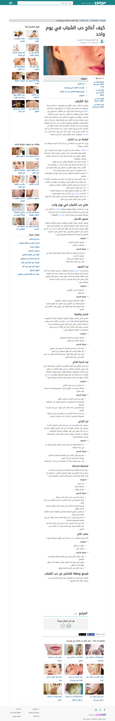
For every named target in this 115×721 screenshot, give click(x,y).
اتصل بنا (18, 709)
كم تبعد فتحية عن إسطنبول (29, 258)
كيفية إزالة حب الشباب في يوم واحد (98, 84)
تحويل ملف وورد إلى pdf (30, 266)
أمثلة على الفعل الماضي (30, 254)
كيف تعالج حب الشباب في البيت (98, 105)
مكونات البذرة (34, 247)
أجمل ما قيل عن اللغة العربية (29, 243)
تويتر (84, 634)
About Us (36, 716)
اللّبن (70, 425)
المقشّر (77, 193)
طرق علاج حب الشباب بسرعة (99, 99)
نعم (68, 625)
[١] (49, 134)
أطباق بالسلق (34, 270)
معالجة (58, 209)
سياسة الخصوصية (34, 712)
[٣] (51, 214)
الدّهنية (85, 111)
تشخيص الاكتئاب (33, 251)
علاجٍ (58, 164)
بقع (49, 374)
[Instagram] (96, 709)
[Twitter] (100, 709)
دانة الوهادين (81, 40)
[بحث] (70, 3)
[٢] (77, 146)
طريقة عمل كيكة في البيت (30, 262)
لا (62, 625)
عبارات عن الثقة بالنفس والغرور (28, 274)
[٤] (69, 580)
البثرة (73, 538)
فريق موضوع (17, 716)
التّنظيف (83, 150)
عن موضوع (36, 709)
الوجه (50, 228)
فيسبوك (92, 634)
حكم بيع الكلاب (34, 239)
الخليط (67, 321)
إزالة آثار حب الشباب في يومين (100, 92)
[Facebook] (104, 709)
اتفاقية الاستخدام (15, 712)
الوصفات (62, 215)
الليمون (76, 270)
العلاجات (85, 134)
